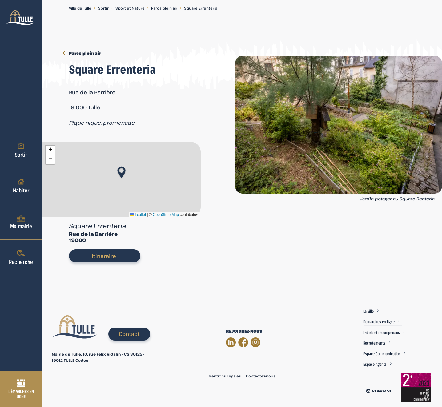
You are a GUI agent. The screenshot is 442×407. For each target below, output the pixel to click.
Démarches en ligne (21, 389)
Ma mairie (21, 221)
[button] (121, 170)
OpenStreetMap (166, 214)
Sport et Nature (130, 8)
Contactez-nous (260, 375)
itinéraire (104, 256)
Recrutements (374, 343)
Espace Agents (375, 364)
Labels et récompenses (381, 332)
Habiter (21, 185)
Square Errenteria (200, 8)
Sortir (21, 150)
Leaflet (138, 214)
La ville (368, 311)
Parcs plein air (164, 8)
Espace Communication (382, 354)
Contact (129, 333)
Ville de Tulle (80, 8)
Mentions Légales (224, 375)
